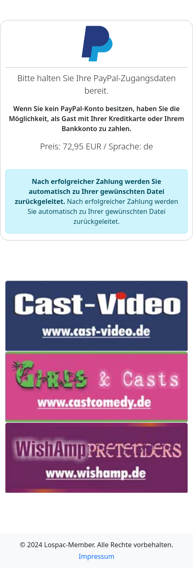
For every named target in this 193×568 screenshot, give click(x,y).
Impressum (97, 556)
